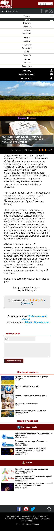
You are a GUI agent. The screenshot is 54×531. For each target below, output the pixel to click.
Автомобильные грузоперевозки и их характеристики (30, 412)
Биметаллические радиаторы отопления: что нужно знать (33, 434)
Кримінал (27, 41)
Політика (27, 30)
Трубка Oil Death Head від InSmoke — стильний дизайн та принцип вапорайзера (34, 484)
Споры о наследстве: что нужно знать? (31, 395)
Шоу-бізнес (27, 44)
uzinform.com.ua (11, 518)
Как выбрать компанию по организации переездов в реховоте (31, 470)
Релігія (27, 37)
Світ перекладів (29, 427)
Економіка (27, 26)
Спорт (27, 51)
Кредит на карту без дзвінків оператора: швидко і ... (31, 378)
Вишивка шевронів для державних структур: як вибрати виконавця (33, 477)
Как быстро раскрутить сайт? (27, 386)
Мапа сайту (26, 71)
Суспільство (27, 48)
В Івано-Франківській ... (37, 323)
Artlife (29, 462)
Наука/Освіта (27, 34)
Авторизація (26, 78)
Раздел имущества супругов (26, 403)
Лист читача (27, 66)
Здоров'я (27, 55)
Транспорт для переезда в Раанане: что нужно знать (31, 442)
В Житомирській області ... (34, 318)
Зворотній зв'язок (26, 74)
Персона (27, 62)
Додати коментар (14, 360)
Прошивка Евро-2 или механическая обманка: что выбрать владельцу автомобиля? (30, 450)
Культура (27, 23)
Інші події (27, 59)
